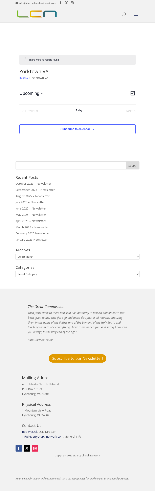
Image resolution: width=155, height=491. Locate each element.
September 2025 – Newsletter (35, 190)
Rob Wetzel (29, 432)
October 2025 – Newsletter (33, 183)
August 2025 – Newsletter (32, 196)
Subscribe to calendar (75, 129)
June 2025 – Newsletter (31, 208)
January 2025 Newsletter (32, 239)
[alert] (77, 60)
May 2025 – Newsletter (31, 215)
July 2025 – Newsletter (30, 202)
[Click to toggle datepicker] (31, 93)
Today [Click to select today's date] (79, 110)
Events (23, 77)
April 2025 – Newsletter (31, 221)
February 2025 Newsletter (32, 233)
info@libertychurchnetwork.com (42, 436)
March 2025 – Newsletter (32, 227)
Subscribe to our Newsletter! (77, 358)
